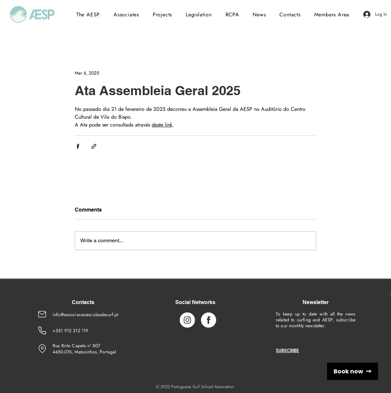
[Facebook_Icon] (208, 320)
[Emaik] (42, 314)
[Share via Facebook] (78, 146)
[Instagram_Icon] (187, 320)
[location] (42, 348)
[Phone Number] (42, 330)
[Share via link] (94, 146)
